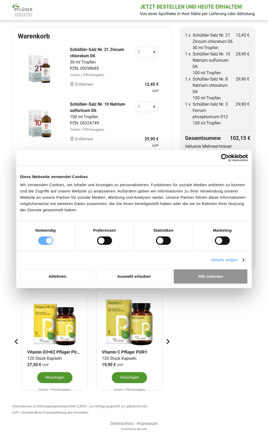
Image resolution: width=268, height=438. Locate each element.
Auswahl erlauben (134, 276)
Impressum (147, 423)
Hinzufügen (54, 377)
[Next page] (167, 341)
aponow (142, 429)
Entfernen (81, 84)
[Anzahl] (146, 52)
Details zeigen (224, 260)
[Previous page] (16, 341)
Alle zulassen (210, 276)
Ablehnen (57, 276)
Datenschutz (121, 423)
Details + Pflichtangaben (87, 75)
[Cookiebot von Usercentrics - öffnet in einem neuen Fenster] (225, 158)
